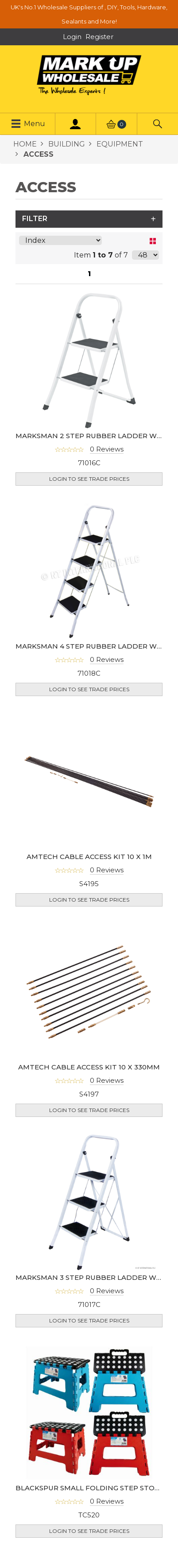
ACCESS (37, 154)
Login (72, 36)
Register (99, 36)
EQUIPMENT (119, 144)
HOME (25, 144)
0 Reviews (107, 449)
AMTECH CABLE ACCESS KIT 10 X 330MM (89, 1067)
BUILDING (65, 144)
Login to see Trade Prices (89, 478)
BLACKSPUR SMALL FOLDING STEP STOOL (89, 1488)
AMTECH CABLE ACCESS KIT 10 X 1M (89, 856)
